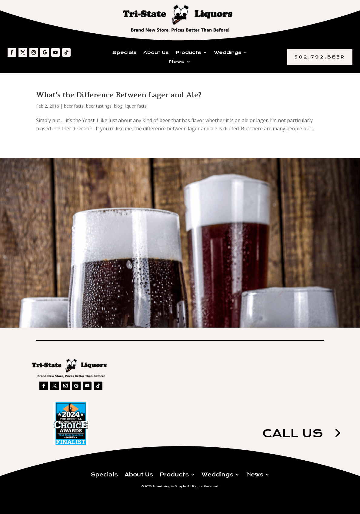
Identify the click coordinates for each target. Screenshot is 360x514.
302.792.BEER (320, 57)
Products (188, 52)
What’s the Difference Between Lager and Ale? (119, 94)
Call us (292, 433)
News (177, 61)
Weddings (228, 52)
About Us (156, 52)
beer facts (74, 106)
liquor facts (136, 106)
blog (118, 106)
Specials (124, 52)
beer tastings (99, 106)
